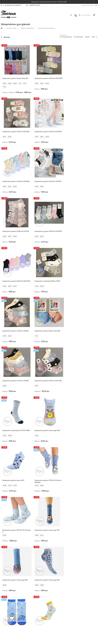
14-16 (9, 78)
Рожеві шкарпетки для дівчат (79, 464)
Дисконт (6, 595)
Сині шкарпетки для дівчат (18, 480)
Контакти (6, 569)
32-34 (15, 327)
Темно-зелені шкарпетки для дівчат (21, 506)
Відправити (65, 546)
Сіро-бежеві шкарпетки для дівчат (77, 480)
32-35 (38, 74)
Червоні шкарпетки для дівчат (49, 469)
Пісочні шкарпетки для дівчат (21, 490)
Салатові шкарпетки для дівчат (79, 485)
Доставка (6, 572)
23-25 (4, 74)
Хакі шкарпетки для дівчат (78, 490)
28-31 (33, 74)
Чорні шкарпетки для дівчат (78, 458)
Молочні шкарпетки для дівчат (21, 469)
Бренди (5, 585)
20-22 (15, 74)
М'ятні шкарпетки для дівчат (78, 506)
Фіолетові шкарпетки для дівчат (48, 496)
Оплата (6, 575)
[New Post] (41, 612)
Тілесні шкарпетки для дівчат (19, 464)
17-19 (14, 78)
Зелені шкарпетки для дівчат (78, 501)
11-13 (4, 78)
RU (96, 5)
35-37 (52, 202)
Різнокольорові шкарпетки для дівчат (23, 458)
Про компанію (7, 598)
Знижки (5, 582)
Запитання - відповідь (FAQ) (12, 588)
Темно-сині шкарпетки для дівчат (50, 490)
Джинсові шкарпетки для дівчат (46, 480)
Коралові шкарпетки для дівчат (21, 501)
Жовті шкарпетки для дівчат (77, 469)
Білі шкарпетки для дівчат (52, 458)
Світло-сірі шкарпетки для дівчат (49, 485)
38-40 (57, 202)
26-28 (10, 74)
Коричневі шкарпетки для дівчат (77, 496)
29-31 (80, 243)
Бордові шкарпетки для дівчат (50, 501)
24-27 (28, 74)
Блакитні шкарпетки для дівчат (19, 485)
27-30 (52, 161)
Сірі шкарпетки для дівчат (78, 474)
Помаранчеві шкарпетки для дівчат (49, 464)
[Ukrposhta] (58, 611)
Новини (5, 579)
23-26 (57, 161)
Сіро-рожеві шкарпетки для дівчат (49, 512)
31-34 (28, 161)
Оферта (6, 592)
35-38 (33, 161)
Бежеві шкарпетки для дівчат (51, 506)
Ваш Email (44, 543)
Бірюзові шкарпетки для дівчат (21, 474)
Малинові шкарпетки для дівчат (50, 474)
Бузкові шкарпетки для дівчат (19, 496)
